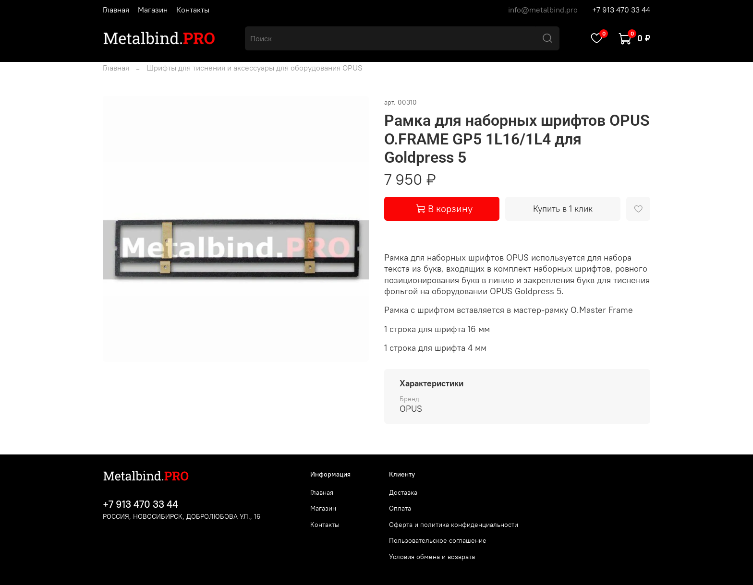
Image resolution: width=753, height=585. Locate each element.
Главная (116, 9)
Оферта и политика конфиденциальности (453, 524)
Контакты (192, 9)
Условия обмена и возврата (432, 556)
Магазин (153, 9)
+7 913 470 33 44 (621, 9)
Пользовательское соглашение (437, 540)
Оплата (400, 508)
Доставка (403, 492)
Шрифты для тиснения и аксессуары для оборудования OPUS (254, 67)
